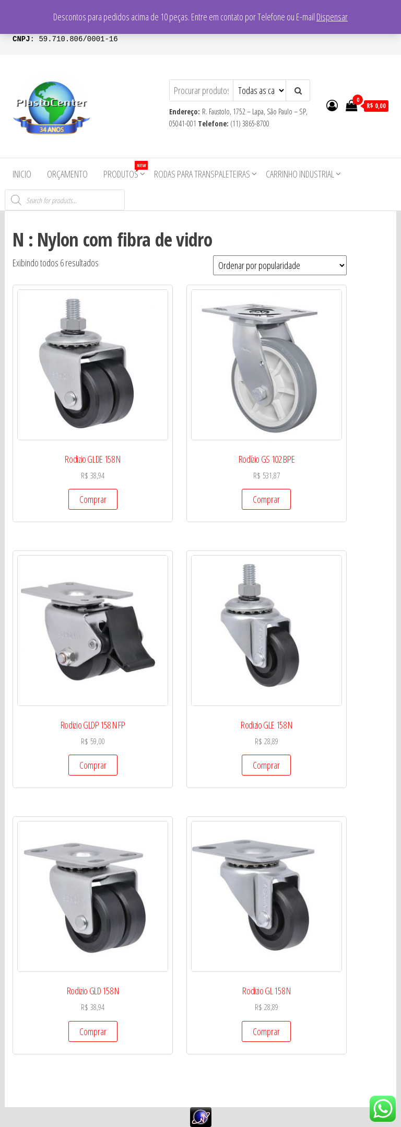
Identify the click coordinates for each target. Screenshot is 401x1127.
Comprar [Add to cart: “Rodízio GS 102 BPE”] (266, 499)
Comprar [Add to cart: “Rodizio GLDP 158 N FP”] (93, 765)
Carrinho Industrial (300, 174)
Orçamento (67, 174)
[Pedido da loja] (280, 265)
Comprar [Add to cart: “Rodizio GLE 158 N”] (266, 765)
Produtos (124, 170)
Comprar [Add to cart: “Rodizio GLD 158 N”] (93, 1031)
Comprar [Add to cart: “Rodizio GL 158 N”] (266, 1031)
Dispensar (332, 16)
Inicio (22, 174)
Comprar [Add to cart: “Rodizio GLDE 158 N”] (93, 499)
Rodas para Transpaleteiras (202, 174)
